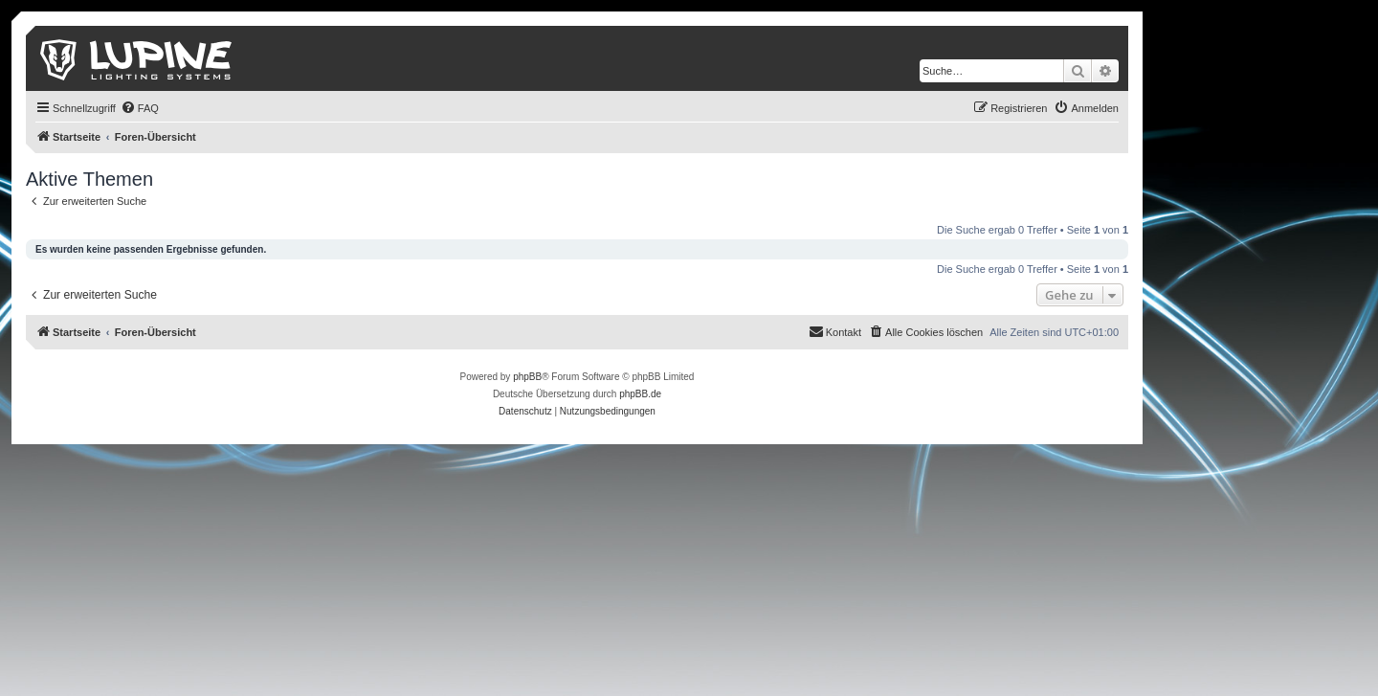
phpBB (527, 376)
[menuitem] (140, 108)
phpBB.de (640, 394)
